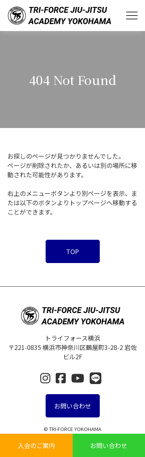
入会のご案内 (36, 445)
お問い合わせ (108, 445)
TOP (72, 251)
